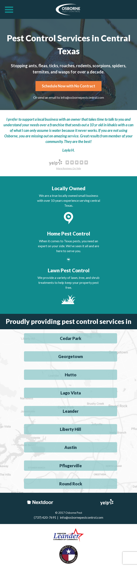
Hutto (70, 374)
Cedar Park (70, 338)
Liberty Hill (70, 429)
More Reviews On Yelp (68, 168)
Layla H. (68, 150)
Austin (70, 447)
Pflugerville (70, 465)
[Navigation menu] (9, 10)
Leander (71, 411)
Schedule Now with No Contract (68, 86)
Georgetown (70, 356)
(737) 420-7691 (45, 517)
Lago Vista (71, 392)
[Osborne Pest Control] (68, 10)
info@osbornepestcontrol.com (82, 97)
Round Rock (70, 483)
